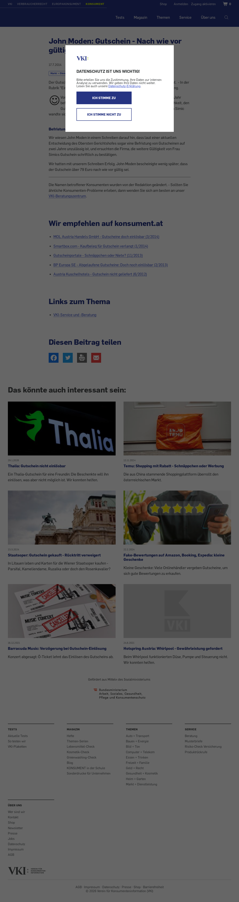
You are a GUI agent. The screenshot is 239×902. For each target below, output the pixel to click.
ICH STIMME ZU (104, 98)
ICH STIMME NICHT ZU (104, 114)
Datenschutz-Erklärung (124, 86)
